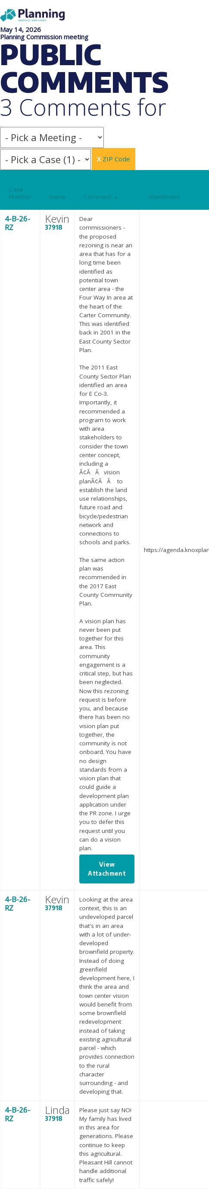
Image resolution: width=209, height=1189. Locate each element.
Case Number (20, 193)
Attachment (163, 197)
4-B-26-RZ (17, 223)
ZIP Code (113, 159)
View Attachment (107, 869)
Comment (101, 197)
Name (57, 197)
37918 (53, 227)
